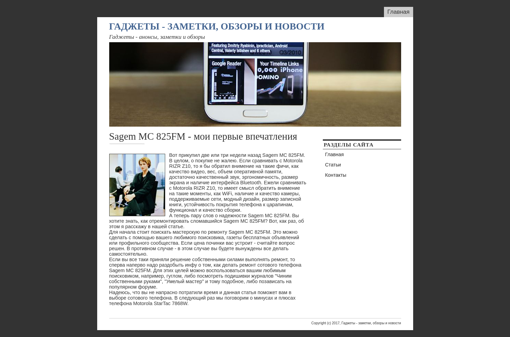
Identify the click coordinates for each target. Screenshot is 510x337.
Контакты (336, 175)
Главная (398, 12)
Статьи (333, 164)
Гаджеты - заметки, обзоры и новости (217, 26)
